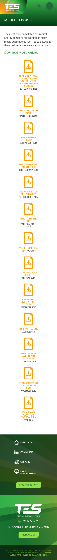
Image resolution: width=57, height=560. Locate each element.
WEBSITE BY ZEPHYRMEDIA (35, 555)
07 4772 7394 (28, 521)
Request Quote (28, 485)
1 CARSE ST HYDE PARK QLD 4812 (28, 527)
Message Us (29, 534)
